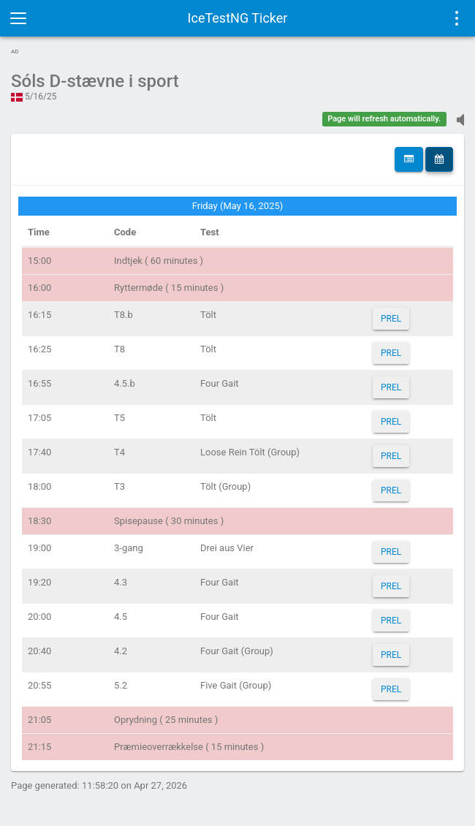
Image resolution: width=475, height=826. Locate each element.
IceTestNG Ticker (238, 18)
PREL (391, 319)
